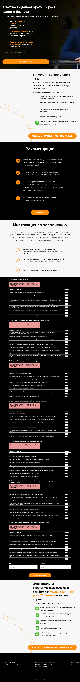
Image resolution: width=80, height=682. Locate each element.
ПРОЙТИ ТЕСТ (26, 62)
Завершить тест (40, 575)
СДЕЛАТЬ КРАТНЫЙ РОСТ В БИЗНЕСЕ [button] (52, 136)
